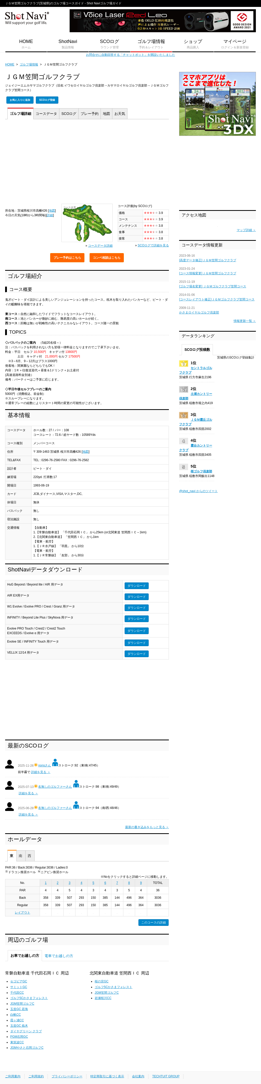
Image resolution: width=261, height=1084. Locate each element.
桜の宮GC (101, 981)
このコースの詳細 (153, 922)
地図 (106, 114)
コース (46, 114)
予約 (90, 114)
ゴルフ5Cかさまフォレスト (29, 998)
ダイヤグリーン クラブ (26, 1031)
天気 (119, 114)
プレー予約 (67, 257)
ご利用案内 (12, 1076)
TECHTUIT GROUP (165, 1076)
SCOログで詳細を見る (153, 245)
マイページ (235, 44)
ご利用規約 (36, 1076)
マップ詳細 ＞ (246, 230)
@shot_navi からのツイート (198, 491)
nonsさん (44, 765)
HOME (26, 44)
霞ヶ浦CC (17, 1020)
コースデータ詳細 (100, 245)
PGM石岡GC (19, 1036)
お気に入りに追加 (20, 100)
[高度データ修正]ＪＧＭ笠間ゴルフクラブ (207, 260)
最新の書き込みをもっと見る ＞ (147, 827)
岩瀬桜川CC (103, 998)
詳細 (20, 114)
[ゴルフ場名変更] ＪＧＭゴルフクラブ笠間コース (212, 286)
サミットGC (18, 987)
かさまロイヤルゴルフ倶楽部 (199, 312)
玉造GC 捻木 (19, 1025)
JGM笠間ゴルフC (22, 1003)
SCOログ (109, 44)
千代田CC (17, 992)
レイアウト (22, 912)
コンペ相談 (107, 257)
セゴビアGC (18, 981)
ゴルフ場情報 (151, 44)
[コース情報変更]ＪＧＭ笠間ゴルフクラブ (207, 273)
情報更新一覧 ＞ (245, 321)
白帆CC (15, 1014)
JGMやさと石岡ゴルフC (27, 1047)
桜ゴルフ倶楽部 (201, 471)
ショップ (193, 44)
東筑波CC (17, 1042)
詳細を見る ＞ (40, 772)
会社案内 (138, 1076)
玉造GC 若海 (19, 1009)
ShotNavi (68, 44)
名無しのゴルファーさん (55, 786)
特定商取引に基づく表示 (107, 1076)
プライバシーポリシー (67, 1076)
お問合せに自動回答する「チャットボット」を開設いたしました (130, 55)
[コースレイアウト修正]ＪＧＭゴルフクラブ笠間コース (217, 299)
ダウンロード (136, 586)
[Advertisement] (87, 163)
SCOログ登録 (47, 100)
